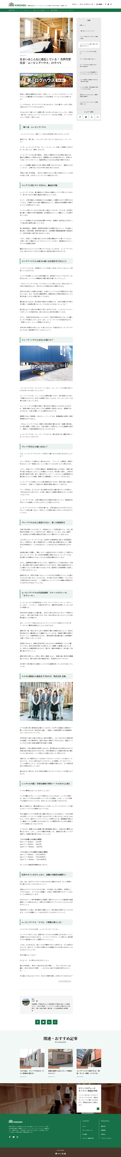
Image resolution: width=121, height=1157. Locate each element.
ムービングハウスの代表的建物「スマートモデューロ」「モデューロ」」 (89, 73)
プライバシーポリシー (106, 1138)
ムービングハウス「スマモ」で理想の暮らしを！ (89, 103)
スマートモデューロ (87, 1130)
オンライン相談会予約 (88, 1138)
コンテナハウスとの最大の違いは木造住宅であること (89, 45)
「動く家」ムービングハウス (87, 31)
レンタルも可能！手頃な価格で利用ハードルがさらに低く (89, 88)
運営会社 (103, 1126)
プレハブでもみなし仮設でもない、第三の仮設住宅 (89, 65)
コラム (84, 1126)
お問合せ (103, 1134)
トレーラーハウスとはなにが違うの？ (88, 52)
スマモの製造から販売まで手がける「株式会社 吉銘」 (89, 80)
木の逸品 (84, 1134)
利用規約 (103, 1130)
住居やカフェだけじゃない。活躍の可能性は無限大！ (89, 95)
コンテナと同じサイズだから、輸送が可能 (89, 37)
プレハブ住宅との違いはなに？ (88, 59)
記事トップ (82, 25)
